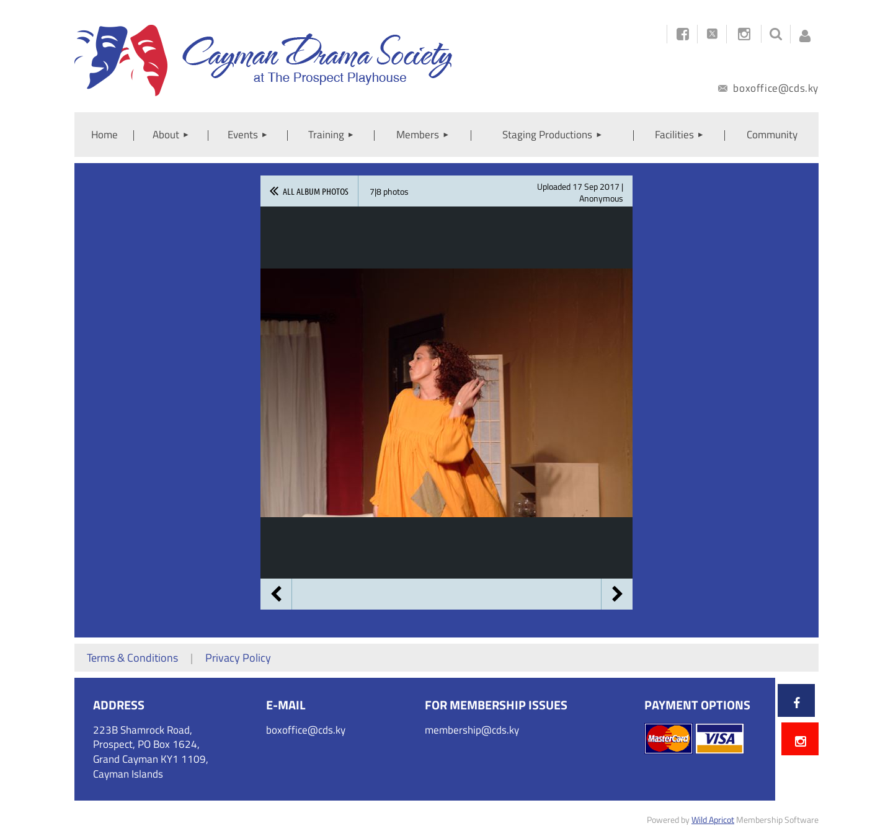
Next (617, 594)
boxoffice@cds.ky (768, 88)
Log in (805, 32)
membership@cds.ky (472, 730)
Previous (275, 594)
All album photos (316, 191)
